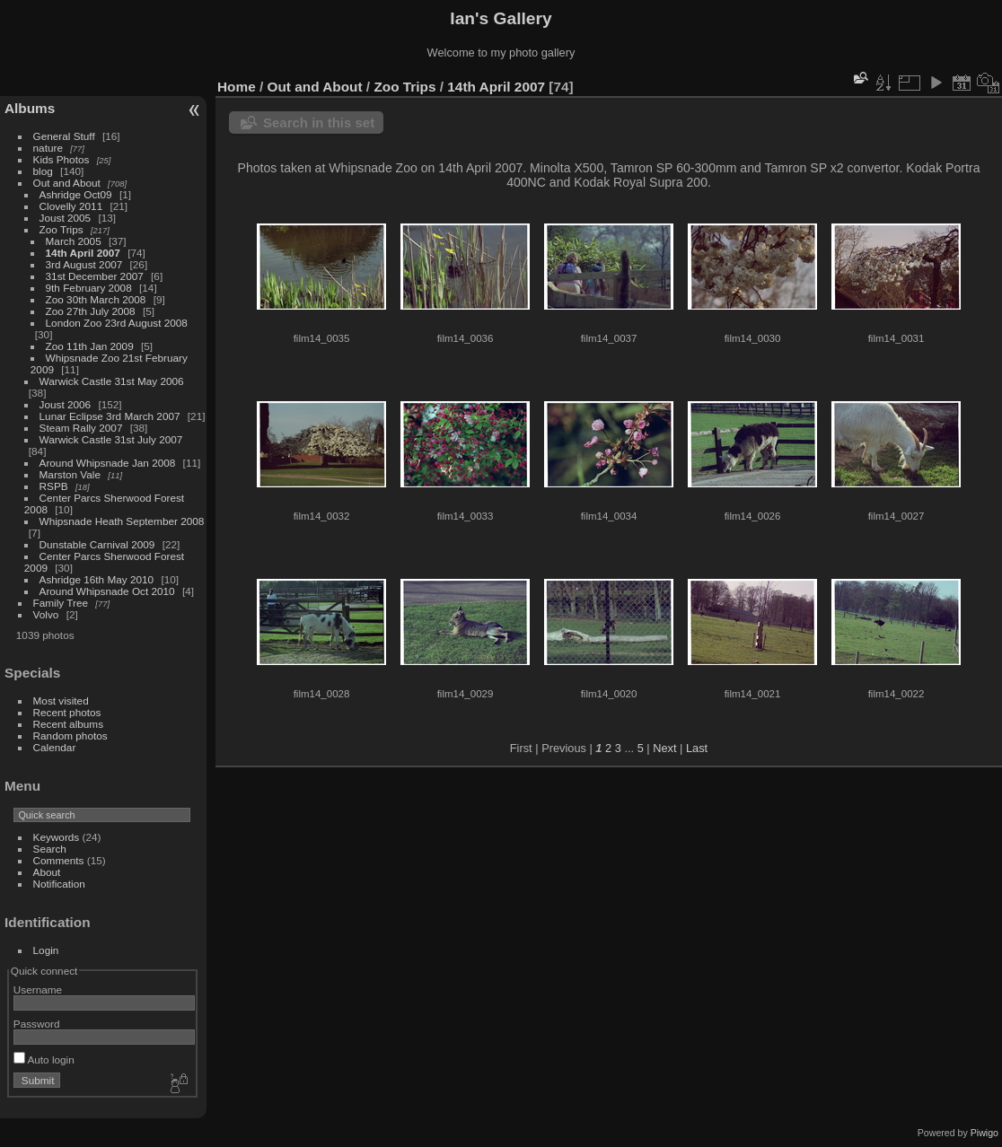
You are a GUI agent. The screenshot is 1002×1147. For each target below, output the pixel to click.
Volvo (46, 614)
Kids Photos (61, 159)
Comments (58, 860)
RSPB (54, 486)
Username (37, 989)
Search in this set (318, 122)
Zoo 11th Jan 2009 (90, 346)
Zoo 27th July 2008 (91, 311)
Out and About (67, 182)
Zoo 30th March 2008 (96, 299)
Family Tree (60, 603)
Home (236, 86)
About (47, 872)
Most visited (61, 700)
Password (36, 1023)
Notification (59, 883)
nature (48, 147)
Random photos (70, 735)
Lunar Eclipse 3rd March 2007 (110, 416)
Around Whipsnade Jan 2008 (108, 462)
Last (697, 748)
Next (664, 748)
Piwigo (984, 1132)
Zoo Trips (62, 229)
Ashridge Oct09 (76, 194)
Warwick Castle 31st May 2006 (112, 381)
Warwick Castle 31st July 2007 (111, 439)
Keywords (56, 837)
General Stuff (64, 136)
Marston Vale (70, 474)
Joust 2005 (66, 217)
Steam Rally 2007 (81, 427)
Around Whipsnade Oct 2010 (107, 591)
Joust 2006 (66, 404)
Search (49, 848)
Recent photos (67, 712)
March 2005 (73, 241)
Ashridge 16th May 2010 (97, 579)
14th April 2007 (83, 252)
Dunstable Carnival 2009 (97, 544)
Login (46, 950)
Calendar (54, 747)
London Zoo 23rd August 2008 (117, 322)
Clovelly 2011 (71, 206)
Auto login (44, 1059)
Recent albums (68, 724)
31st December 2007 (95, 276)
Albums (29, 108)
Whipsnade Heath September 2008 (122, 521)
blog (43, 171)
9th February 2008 (89, 287)
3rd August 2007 (84, 264)
